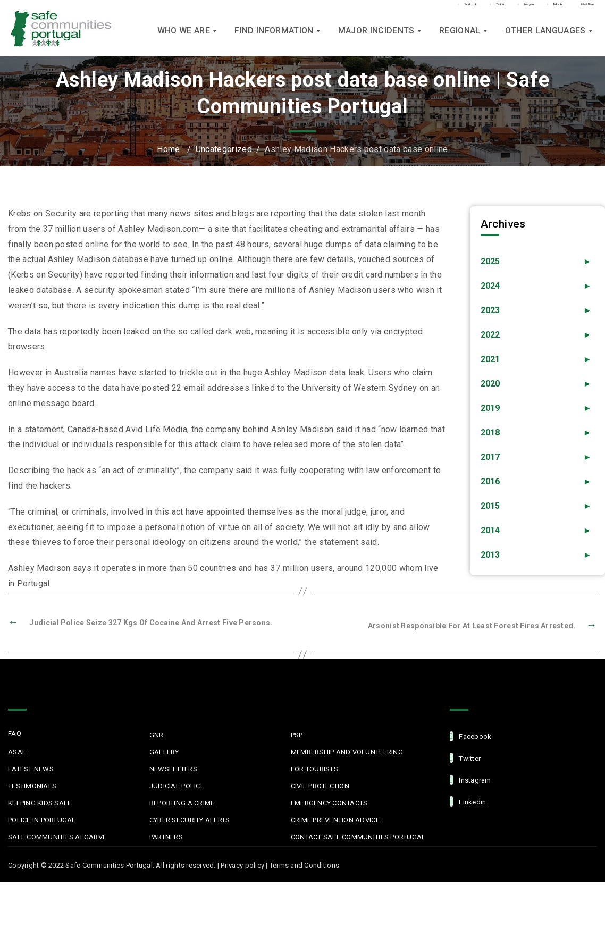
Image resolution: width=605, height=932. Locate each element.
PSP (297, 734)
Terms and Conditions (304, 865)
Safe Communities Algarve (57, 837)
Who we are (188, 37)
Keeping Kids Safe (39, 803)
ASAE (17, 751)
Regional (464, 37)
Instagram (470, 779)
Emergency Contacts (329, 803)
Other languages (549, 37)
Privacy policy (242, 865)
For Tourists (314, 769)
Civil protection (320, 786)
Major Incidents (380, 37)
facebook (470, 736)
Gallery (164, 751)
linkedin (468, 801)
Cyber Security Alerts (189, 820)
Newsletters (173, 769)
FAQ (14, 733)
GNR (156, 734)
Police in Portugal (42, 820)
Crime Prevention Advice (335, 820)
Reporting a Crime (181, 803)
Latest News (31, 769)
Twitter (465, 757)
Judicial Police (176, 786)
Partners (166, 837)
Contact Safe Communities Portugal (358, 837)
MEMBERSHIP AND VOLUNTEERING (347, 751)
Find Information (278, 37)
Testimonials (32, 786)
